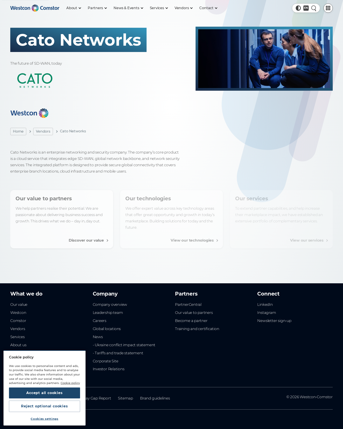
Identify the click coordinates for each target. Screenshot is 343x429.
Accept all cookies (44, 393)
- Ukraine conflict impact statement (124, 345)
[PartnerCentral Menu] (328, 8)
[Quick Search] (314, 8)
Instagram (266, 312)
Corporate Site (105, 361)
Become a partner (191, 320)
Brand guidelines (155, 398)
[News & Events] (128, 8)
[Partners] (97, 8)
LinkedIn (265, 304)
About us (18, 345)
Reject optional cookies (44, 406)
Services (17, 337)
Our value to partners (194, 312)
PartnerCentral (188, 304)
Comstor (18, 320)
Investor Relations (108, 369)
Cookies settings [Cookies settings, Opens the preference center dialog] (44, 418)
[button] (298, 8)
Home (18, 131)
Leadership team (108, 312)
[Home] (34, 8)
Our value (18, 304)
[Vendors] (183, 8)
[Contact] (208, 8)
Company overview (110, 304)
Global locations (107, 329)
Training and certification (197, 329)
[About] (73, 8)
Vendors (43, 131)
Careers (100, 320)
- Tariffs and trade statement (118, 353)
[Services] (159, 8)
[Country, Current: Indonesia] (306, 8)
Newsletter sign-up (274, 320)
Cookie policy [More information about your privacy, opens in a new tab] (70, 383)
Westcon (18, 312)
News (98, 337)
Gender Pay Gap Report (90, 398)
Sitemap (125, 398)
